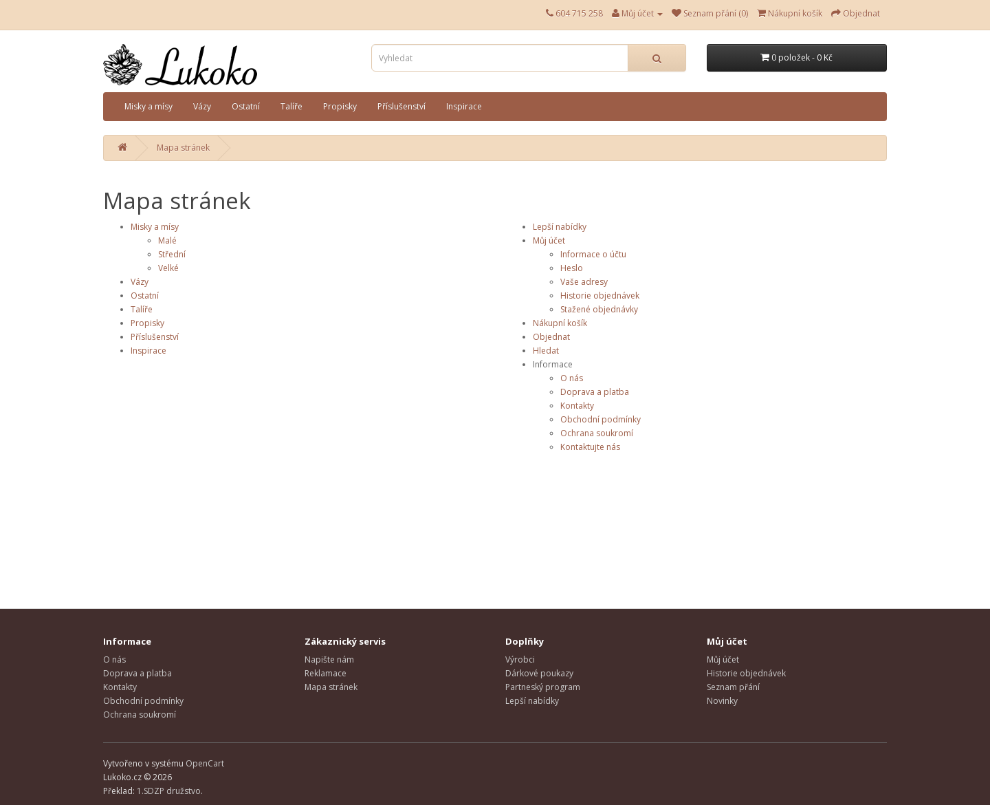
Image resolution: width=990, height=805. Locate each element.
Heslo (571, 268)
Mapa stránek (183, 147)
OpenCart (205, 763)
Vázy (202, 106)
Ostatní (246, 106)
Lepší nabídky (559, 227)
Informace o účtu (593, 254)
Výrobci (520, 659)
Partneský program (542, 687)
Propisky (340, 106)
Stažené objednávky (599, 309)
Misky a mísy (148, 106)
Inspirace (464, 106)
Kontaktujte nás (590, 447)
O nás (571, 378)
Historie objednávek (599, 295)
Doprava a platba (594, 392)
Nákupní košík (560, 323)
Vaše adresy (584, 282)
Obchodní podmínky (600, 419)
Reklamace (325, 673)
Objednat (551, 337)
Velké (168, 268)
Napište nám (329, 659)
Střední (172, 254)
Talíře (291, 106)
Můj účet (549, 240)
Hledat (546, 350)
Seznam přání (733, 687)
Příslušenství (401, 106)
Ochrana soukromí (596, 433)
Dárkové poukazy (539, 673)
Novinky (722, 701)
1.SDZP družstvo (169, 791)
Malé (167, 240)
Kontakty (577, 405)
